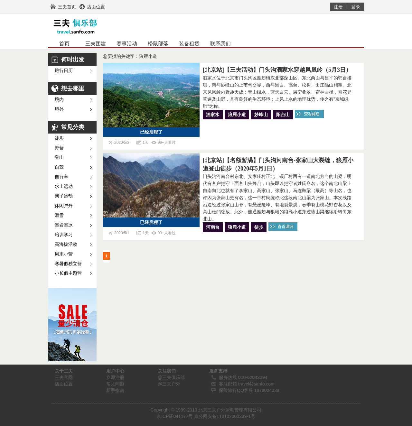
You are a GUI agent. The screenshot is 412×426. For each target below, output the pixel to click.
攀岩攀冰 (64, 225)
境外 (59, 109)
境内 (59, 99)
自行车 (61, 176)
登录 (355, 6)
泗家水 (213, 114)
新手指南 (115, 390)
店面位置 (64, 383)
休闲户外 (64, 205)
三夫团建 (95, 43)
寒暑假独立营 (68, 263)
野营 (59, 147)
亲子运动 (64, 196)
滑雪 (59, 215)
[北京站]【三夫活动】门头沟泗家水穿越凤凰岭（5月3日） (277, 70)
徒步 (59, 138)
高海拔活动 (66, 244)
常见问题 (115, 383)
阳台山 (283, 114)
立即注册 (115, 377)
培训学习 (64, 234)
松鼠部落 (158, 43)
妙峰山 (261, 114)
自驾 (59, 167)
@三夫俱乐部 (171, 377)
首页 (64, 43)
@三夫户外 (169, 383)
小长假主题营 (68, 273)
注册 (338, 6)
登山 (59, 157)
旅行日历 (64, 70)
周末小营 (64, 254)
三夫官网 (64, 377)
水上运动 (64, 186)
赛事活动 (127, 43)
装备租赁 (189, 43)
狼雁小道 (237, 114)
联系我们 (220, 43)
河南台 (213, 227)
